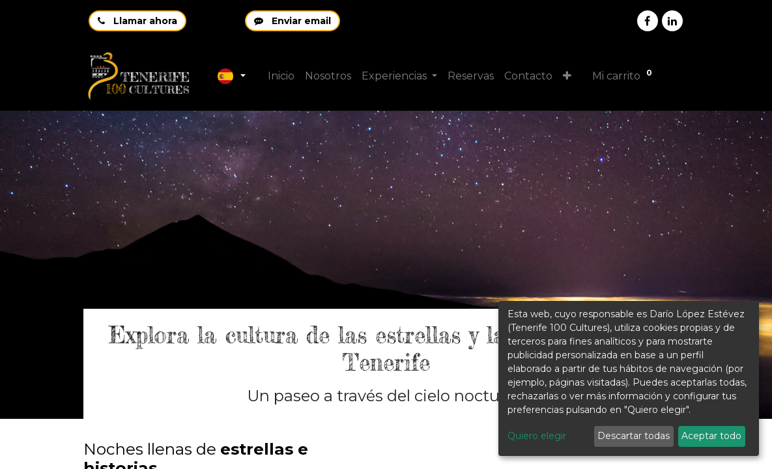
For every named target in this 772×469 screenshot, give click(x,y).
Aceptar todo (711, 436)
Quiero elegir (537, 436)
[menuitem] (281, 76)
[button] (567, 76)
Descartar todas (633, 436)
